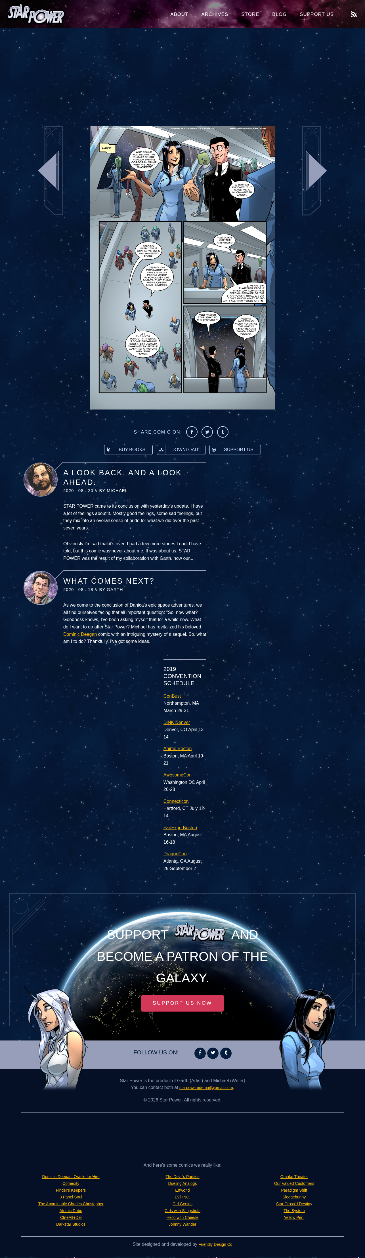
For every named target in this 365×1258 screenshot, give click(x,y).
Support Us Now (182, 1004)
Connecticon (176, 801)
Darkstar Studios (71, 1225)
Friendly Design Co (215, 1245)
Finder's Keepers (71, 1191)
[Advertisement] (182, 73)
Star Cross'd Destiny (294, 1205)
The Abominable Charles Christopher (70, 1205)
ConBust (172, 696)
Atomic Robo (71, 1212)
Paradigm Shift (294, 1191)
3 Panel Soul (71, 1198)
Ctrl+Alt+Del (71, 1218)
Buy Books (124, 450)
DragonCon (175, 853)
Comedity (71, 1184)
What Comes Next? (108, 581)
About (179, 14)
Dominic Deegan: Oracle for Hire (71, 1177)
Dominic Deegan (80, 634)
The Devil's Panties (182, 1177)
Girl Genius (182, 1205)
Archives (214, 14)
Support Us (317, 14)
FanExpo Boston (180, 827)
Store (250, 14)
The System (294, 1212)
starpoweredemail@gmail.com (206, 1088)
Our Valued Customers (294, 1184)
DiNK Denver (176, 722)
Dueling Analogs (182, 1184)
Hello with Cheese (182, 1218)
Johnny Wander (182, 1225)
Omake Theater (294, 1177)
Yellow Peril (294, 1218)
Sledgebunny (294, 1198)
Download (177, 450)
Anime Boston (177, 748)
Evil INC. (182, 1198)
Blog (279, 14)
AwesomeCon (177, 774)
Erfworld (182, 1191)
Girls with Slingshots (182, 1212)
